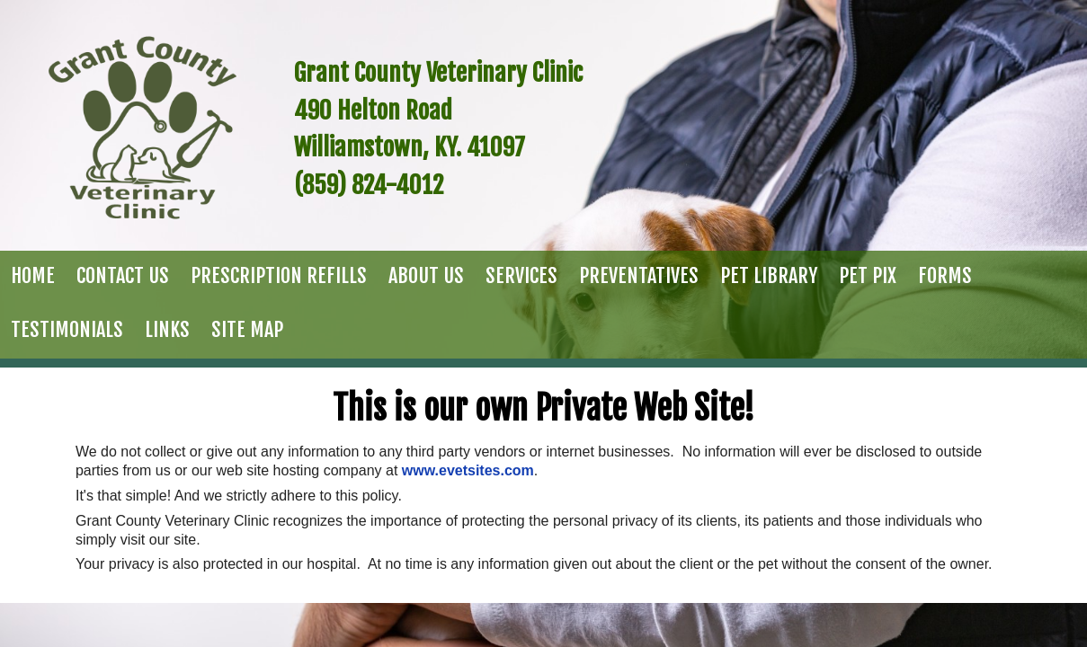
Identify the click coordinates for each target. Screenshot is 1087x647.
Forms (945, 275)
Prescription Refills (279, 275)
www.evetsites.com (468, 470)
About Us (426, 275)
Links (167, 329)
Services (521, 275)
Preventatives (639, 275)
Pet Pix (867, 275)
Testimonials (67, 329)
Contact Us (122, 275)
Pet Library (768, 275)
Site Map (247, 329)
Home (33, 275)
